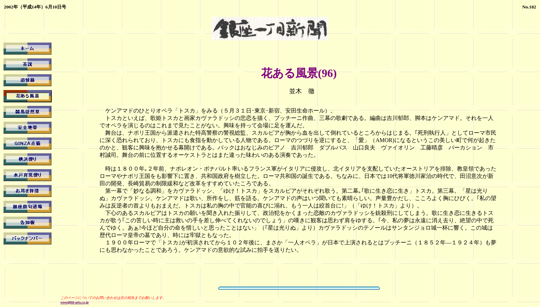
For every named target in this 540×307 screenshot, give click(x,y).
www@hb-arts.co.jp (75, 302)
